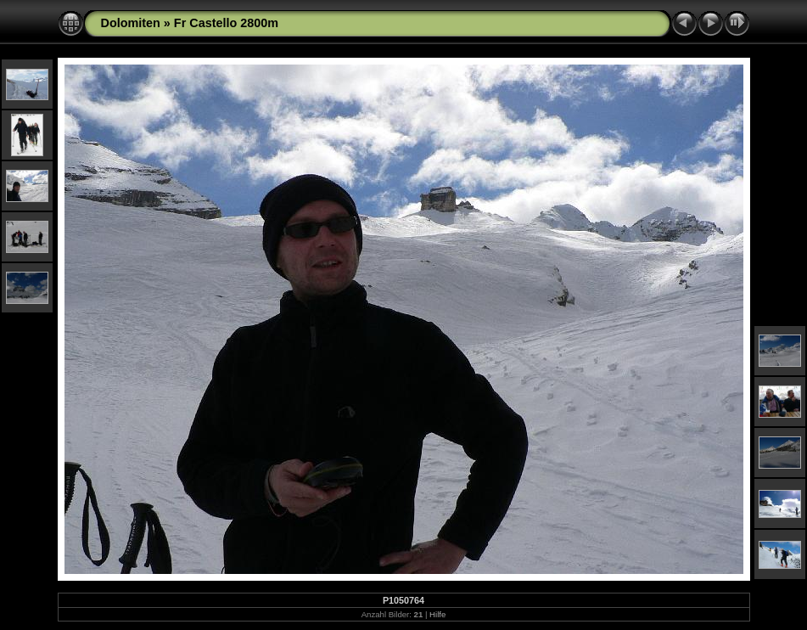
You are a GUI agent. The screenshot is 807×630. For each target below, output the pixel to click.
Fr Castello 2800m (226, 23)
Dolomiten (130, 23)
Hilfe (437, 614)
